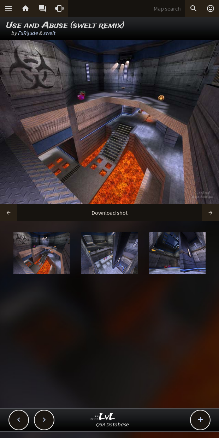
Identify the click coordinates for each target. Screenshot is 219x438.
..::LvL (103, 417)
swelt (49, 32)
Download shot (109, 212)
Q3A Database (112, 424)
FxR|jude (28, 32)
